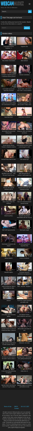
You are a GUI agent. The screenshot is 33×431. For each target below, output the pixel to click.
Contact (16, 408)
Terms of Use (7, 406)
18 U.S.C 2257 (25, 406)
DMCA (16, 406)
